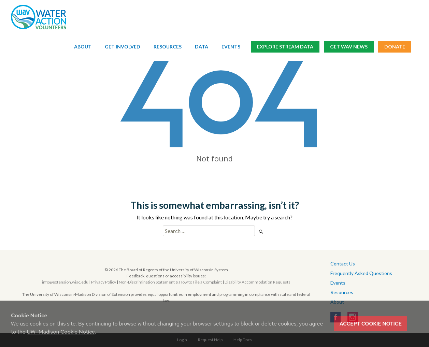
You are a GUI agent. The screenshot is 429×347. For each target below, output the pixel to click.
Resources (168, 46)
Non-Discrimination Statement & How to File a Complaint (170, 282)
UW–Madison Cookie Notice (61, 331)
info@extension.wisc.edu (65, 282)
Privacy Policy (103, 282)
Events (230, 46)
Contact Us (342, 263)
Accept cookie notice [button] (371, 323)
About (82, 46)
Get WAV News (349, 46)
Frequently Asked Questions (361, 273)
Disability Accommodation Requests (257, 282)
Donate (394, 46)
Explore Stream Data (285, 46)
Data (201, 46)
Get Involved (122, 46)
